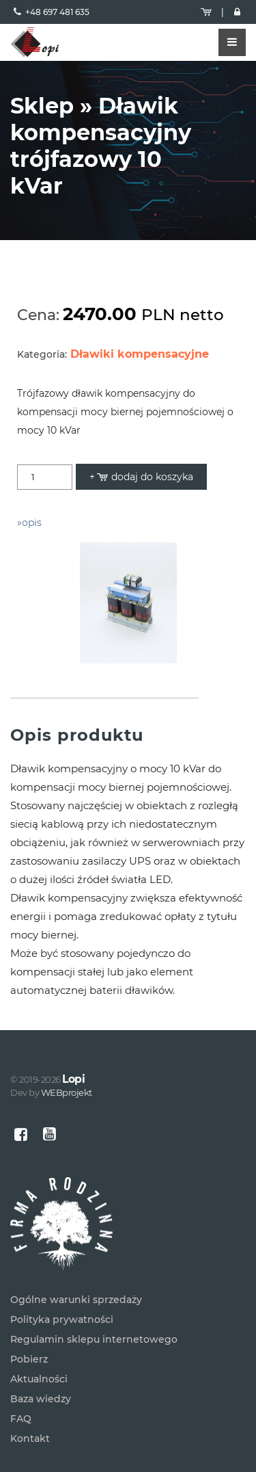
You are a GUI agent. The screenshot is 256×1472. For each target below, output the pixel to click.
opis (32, 522)
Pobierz (29, 1359)
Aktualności (39, 1379)
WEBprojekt (66, 1092)
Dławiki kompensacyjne (139, 353)
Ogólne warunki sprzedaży (76, 1299)
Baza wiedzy (40, 1399)
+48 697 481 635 (57, 12)
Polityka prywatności (61, 1319)
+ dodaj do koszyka (141, 477)
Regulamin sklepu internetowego (93, 1339)
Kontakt (30, 1438)
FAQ (20, 1418)
